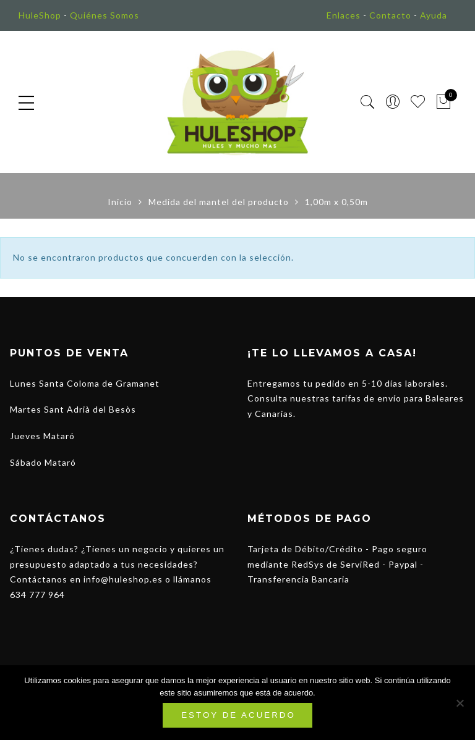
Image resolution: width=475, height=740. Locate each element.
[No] (459, 703)
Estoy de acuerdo (238, 715)
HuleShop (40, 15)
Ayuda (433, 15)
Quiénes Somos (104, 15)
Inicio (120, 201)
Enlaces (344, 15)
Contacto (390, 15)
